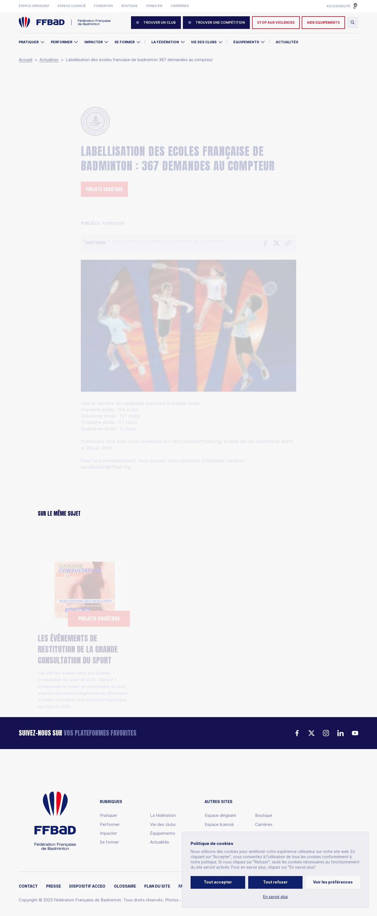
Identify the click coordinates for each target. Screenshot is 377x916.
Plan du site (157, 886)
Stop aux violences (276, 22)
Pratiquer (29, 42)
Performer (61, 42)
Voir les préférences (333, 882)
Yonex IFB (154, 6)
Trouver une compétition (216, 22)
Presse (53, 886)
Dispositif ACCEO (87, 886)
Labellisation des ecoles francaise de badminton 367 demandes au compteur (139, 59)
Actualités (287, 42)
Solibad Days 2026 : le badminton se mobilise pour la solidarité (187, 631)
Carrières (180, 6)
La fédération (163, 815)
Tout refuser (275, 882)
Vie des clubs (203, 42)
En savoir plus (275, 897)
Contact (28, 886)
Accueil (25, 59)
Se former (124, 42)
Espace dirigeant (34, 6)
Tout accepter (218, 882)
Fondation (103, 6)
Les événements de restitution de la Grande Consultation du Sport (78, 621)
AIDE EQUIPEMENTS (323, 22)
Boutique (129, 6)
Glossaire (125, 886)
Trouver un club (156, 22)
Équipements (246, 42)
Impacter (93, 42)
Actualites (48, 59)
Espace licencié (72, 6)
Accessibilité (338, 6)
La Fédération (165, 42)
